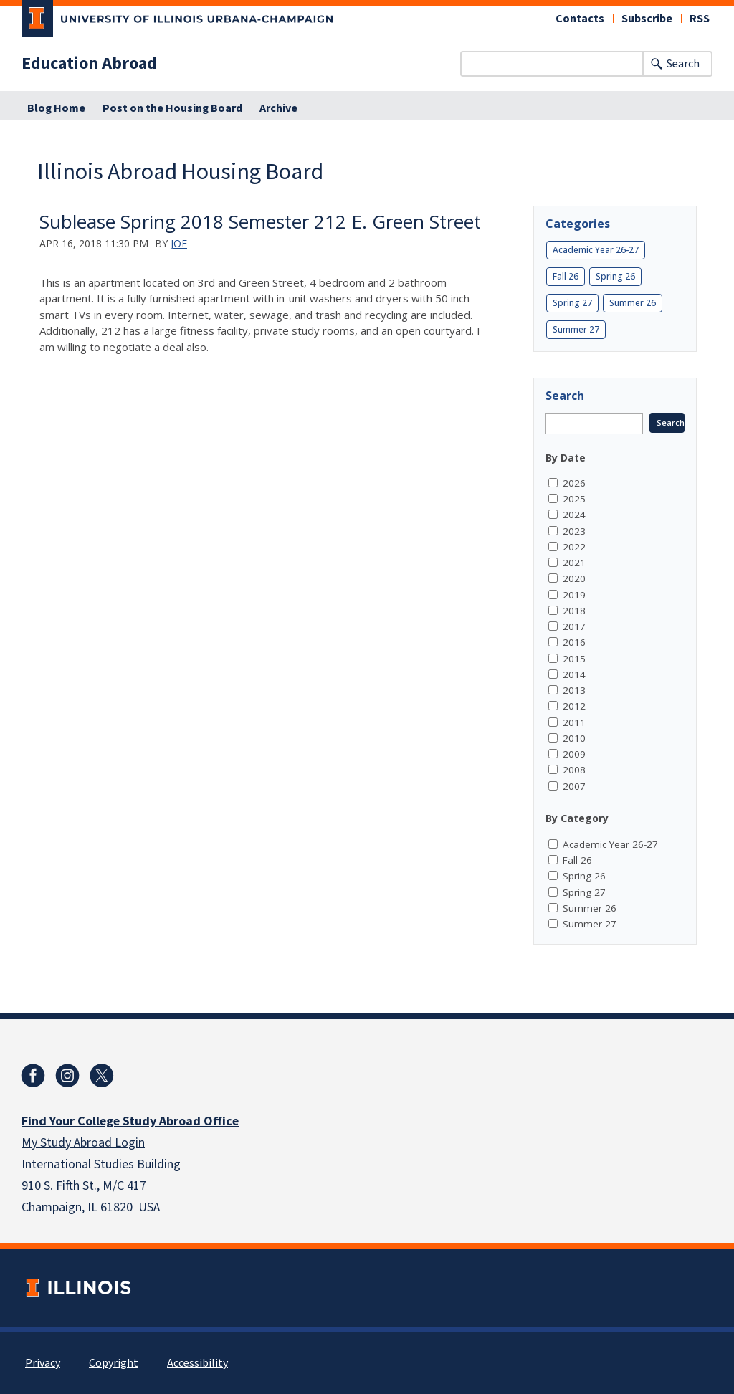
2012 (574, 706)
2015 (574, 658)
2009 (574, 754)
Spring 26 (615, 276)
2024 (574, 514)
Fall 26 (565, 276)
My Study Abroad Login (83, 1143)
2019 (574, 594)
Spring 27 (572, 303)
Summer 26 (632, 303)
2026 (574, 483)
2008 (574, 769)
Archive (278, 108)
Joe (179, 243)
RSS (700, 19)
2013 (574, 690)
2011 (574, 722)
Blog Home (56, 108)
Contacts (580, 19)
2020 (574, 578)
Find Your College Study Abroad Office (130, 1121)
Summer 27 (576, 329)
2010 (574, 738)
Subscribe (646, 19)
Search (683, 64)
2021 (574, 562)
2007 (574, 786)
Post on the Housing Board (172, 108)
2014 (574, 674)
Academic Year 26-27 (596, 250)
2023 (574, 531)
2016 (574, 642)
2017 (574, 626)
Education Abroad (89, 64)
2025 (574, 498)
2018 (574, 610)
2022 (574, 546)
